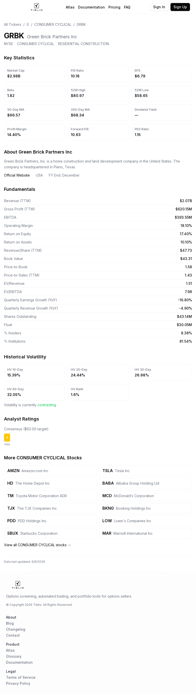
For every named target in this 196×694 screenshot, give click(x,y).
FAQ (127, 7)
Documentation (91, 7)
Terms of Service (21, 677)
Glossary (14, 656)
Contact (13, 635)
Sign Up (180, 7)
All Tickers (12, 24)
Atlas (70, 7)
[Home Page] (36, 7)
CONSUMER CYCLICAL (52, 24)
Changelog (15, 629)
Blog (10, 623)
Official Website (17, 175)
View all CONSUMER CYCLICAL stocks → (37, 545)
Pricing (114, 7)
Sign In (159, 7)
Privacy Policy (18, 683)
